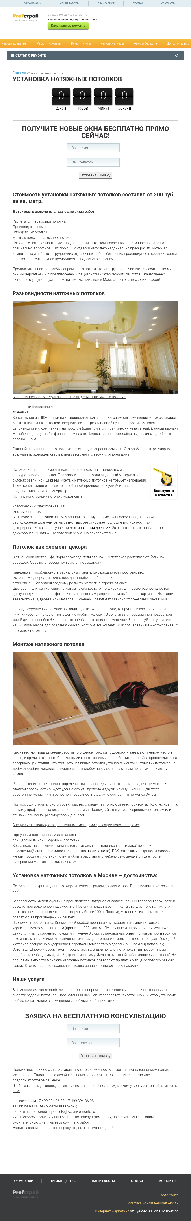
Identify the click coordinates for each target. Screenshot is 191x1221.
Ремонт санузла (112, 43)
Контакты (168, 3)
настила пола (98, 851)
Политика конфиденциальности (152, 1203)
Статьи (137, 3)
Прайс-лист (106, 3)
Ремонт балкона (145, 43)
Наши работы (69, 3)
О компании (33, 3)
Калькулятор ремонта (68, 26)
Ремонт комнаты (49, 43)
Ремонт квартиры (14, 43)
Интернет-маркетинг (112, 1211)
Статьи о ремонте (28, 55)
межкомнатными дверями (88, 528)
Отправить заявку (95, 175)
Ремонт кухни (81, 43)
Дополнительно (178, 43)
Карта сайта (168, 1195)
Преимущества (63, 1181)
